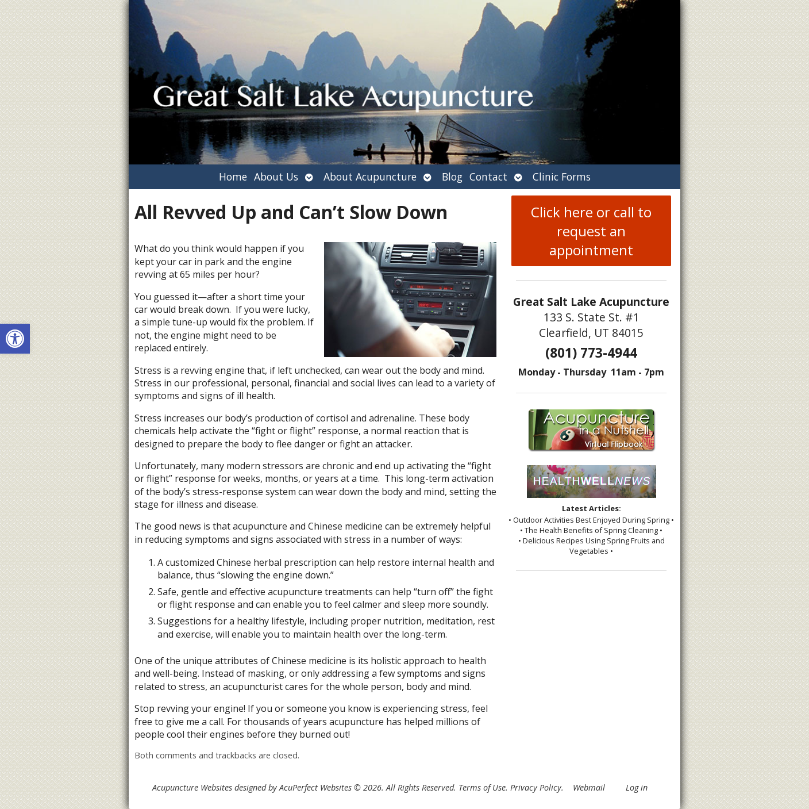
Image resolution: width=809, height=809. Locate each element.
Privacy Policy (535, 787)
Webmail (589, 787)
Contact (488, 176)
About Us (276, 176)
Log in (637, 787)
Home (233, 176)
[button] (15, 339)
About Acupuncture (370, 176)
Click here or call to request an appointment (591, 230)
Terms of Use (482, 787)
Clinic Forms (562, 176)
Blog (452, 176)
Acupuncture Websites (192, 787)
